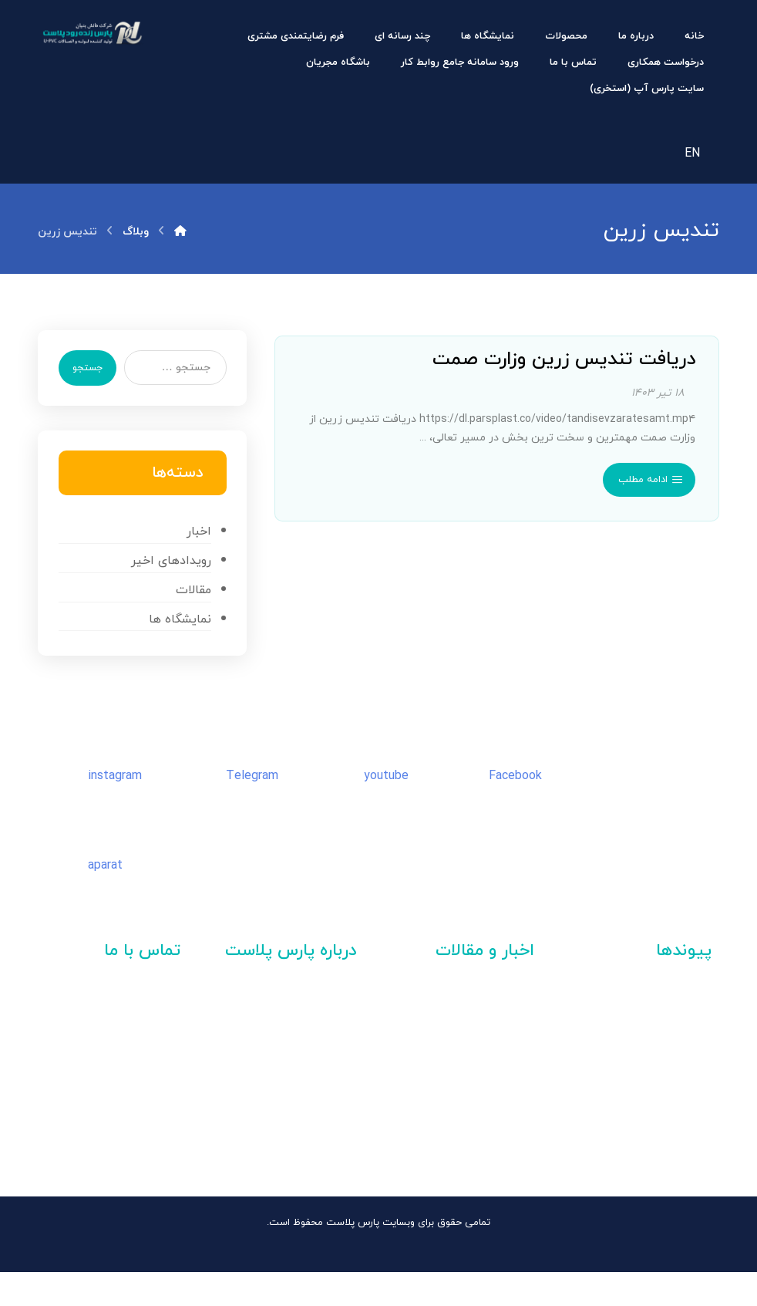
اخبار (195, 554)
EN (692, 156)
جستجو (93, 380)
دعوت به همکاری (312, 1026)
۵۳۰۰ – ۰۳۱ (86, 1101)
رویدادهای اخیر (168, 585)
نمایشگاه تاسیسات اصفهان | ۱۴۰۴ (468, 1031)
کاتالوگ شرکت (320, 1082)
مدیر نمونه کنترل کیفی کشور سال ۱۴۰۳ (462, 1062)
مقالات (190, 616)
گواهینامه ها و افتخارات (292, 1110)
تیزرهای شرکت (317, 1054)
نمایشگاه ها (177, 646)
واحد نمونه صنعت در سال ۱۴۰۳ (465, 1093)
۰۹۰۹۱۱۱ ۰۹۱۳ (114, 1149)
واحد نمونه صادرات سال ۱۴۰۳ (470, 1124)
